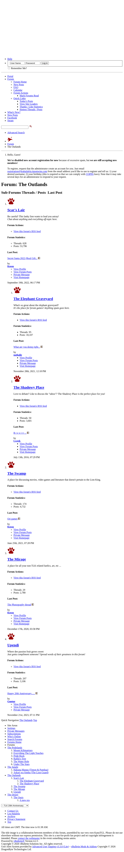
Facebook (12, 117)
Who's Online (14, 736)
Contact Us (12, 811)
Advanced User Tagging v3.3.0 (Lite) (50, 846)
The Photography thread (19, 604)
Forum (10, 79)
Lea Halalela (13, 813)
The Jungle (12, 767)
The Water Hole (21, 761)
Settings (11, 728)
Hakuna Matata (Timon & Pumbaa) (31, 769)
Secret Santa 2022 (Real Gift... (22, 258)
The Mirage (16, 559)
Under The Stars (22, 764)
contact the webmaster (29, 838)
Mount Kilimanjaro (23, 750)
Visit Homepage (21, 277)
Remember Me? (17, 68)
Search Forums (14, 739)
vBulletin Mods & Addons (84, 846)
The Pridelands (14, 747)
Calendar (18, 90)
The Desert (12, 794)
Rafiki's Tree (20, 758)
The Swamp (16, 473)
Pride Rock (19, 756)
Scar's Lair (16, 210)
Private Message (22, 274)
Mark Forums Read (29, 95)
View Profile (20, 269)
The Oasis (18, 797)
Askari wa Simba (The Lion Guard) (31, 772)
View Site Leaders (29, 104)
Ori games (12, 518)
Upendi (13, 645)
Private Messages (16, 731)
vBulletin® (19, 841)
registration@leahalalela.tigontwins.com (27, 171)
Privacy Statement (16, 819)
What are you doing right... (27, 347)
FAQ (16, 87)
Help (9, 59)
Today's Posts (26, 101)
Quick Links (20, 98)
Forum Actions (21, 93)
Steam (10, 120)
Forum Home (20, 81)
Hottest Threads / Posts (31, 109)
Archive (11, 816)
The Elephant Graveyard (33, 299)
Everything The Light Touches (28, 753)
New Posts (19, 84)
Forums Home (14, 742)
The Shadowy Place (29, 387)
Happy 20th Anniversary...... (21, 693)
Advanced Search (16, 132)
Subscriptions (14, 733)
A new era (25, 800)
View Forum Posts (23, 272)
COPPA (89, 174)
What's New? (13, 112)
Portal (10, 76)
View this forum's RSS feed (27, 231)
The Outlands (14, 775)
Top (35, 720)
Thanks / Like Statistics (31, 106)
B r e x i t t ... (20, 433)
